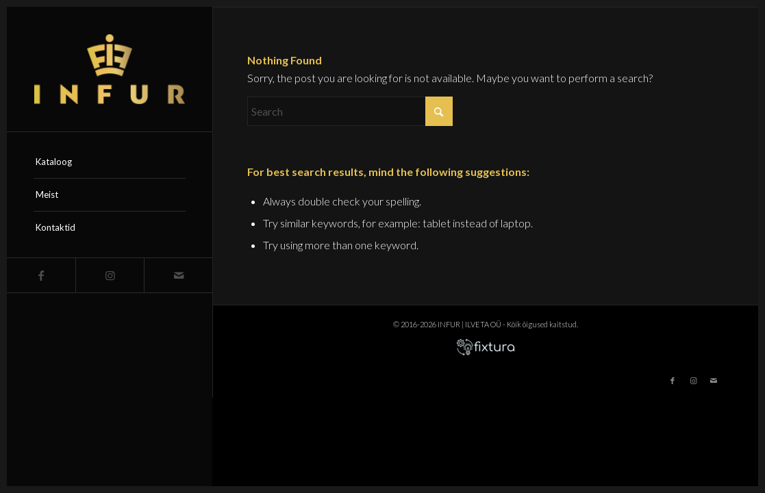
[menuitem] (110, 162)
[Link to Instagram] (109, 275)
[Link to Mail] (178, 275)
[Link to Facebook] (41, 275)
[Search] (350, 111)
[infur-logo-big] (109, 69)
